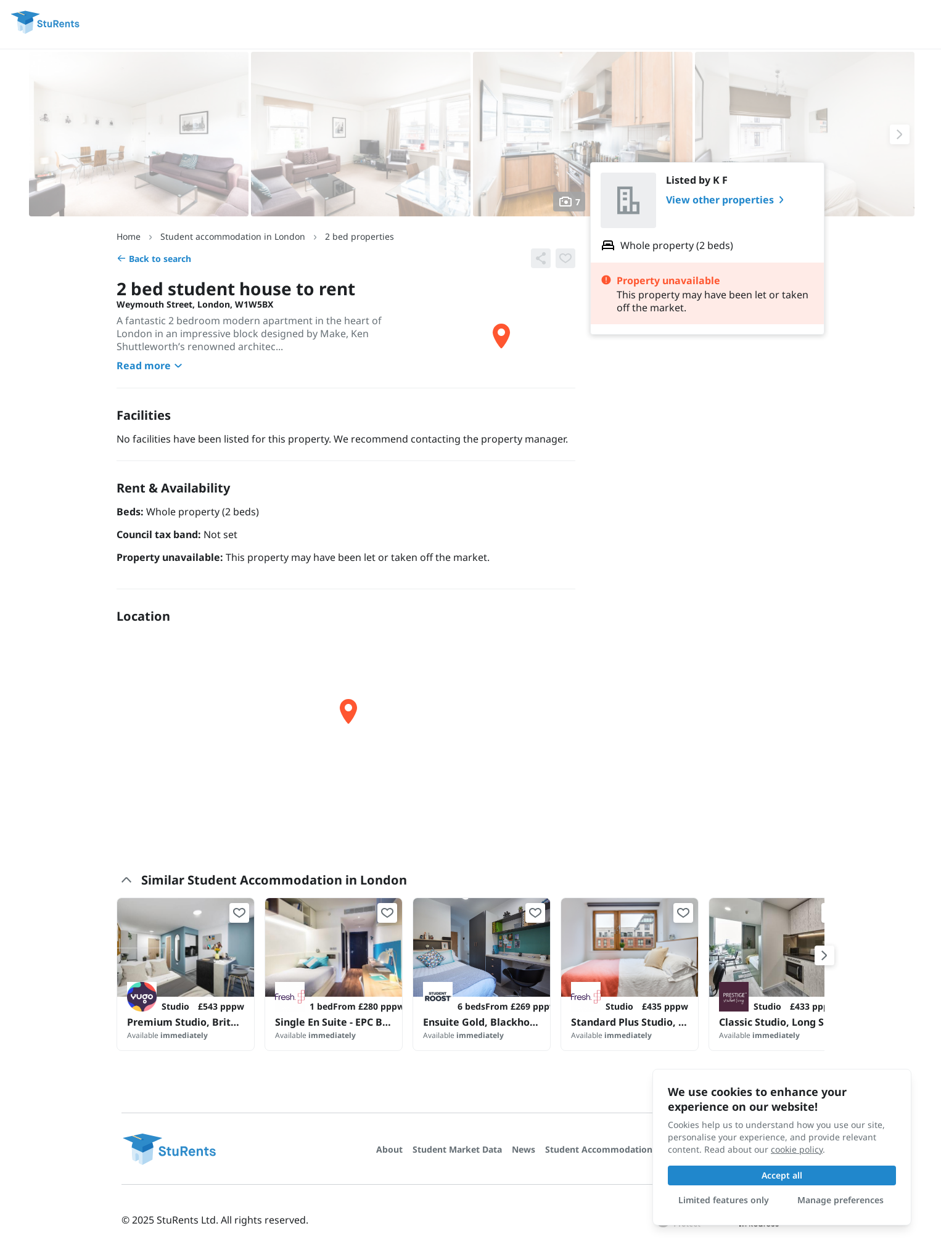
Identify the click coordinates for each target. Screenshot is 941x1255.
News (523, 1149)
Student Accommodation (598, 1149)
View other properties (727, 199)
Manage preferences (840, 1200)
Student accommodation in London (232, 236)
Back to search (154, 258)
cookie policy (797, 1149)
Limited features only (723, 1200)
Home (129, 236)
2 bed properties (359, 236)
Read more (151, 365)
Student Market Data (457, 1149)
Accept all (782, 1175)
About (389, 1149)
